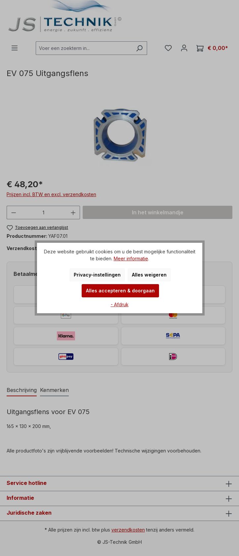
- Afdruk (120, 304)
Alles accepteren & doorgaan (120, 290)
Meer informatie (131, 258)
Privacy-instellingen (97, 275)
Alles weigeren (149, 275)
